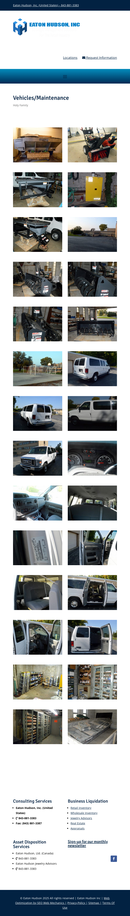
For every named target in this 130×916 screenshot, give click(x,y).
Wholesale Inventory (84, 813)
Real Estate (78, 823)
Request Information (99, 58)
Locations (70, 58)
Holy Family (20, 105)
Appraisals (78, 828)
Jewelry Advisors (81, 818)
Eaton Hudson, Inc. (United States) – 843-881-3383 (46, 5)
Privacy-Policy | (77, 903)
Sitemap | (95, 903)
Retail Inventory (81, 808)
